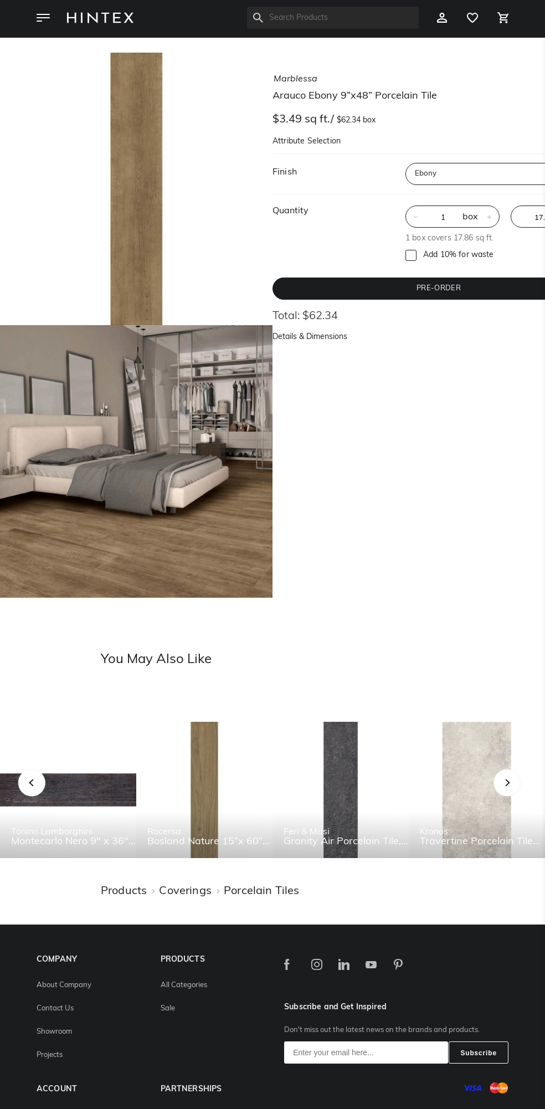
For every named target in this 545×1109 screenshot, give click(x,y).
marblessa (295, 79)
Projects (50, 1055)
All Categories (184, 985)
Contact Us (55, 1008)
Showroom (54, 1031)
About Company (64, 985)
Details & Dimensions (309, 337)
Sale (168, 1008)
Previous (45, 794)
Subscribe (478, 1053)
